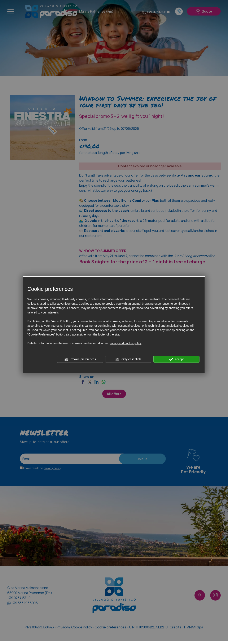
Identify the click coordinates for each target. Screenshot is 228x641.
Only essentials (128, 359)
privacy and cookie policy (125, 343)
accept (176, 359)
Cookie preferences (80, 359)
